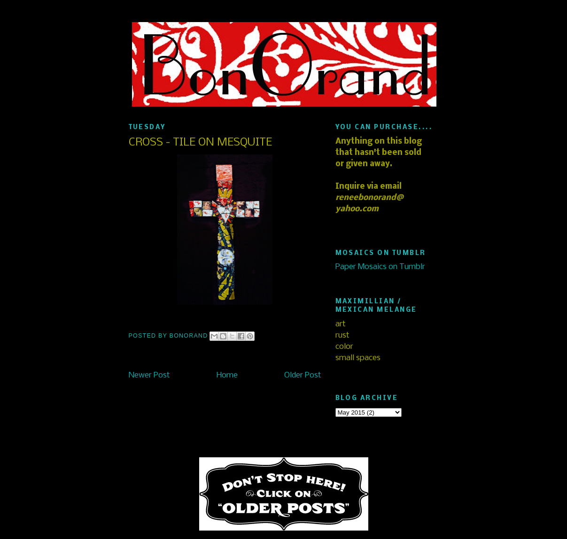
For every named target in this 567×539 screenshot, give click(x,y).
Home (227, 375)
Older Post (302, 375)
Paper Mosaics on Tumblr (380, 266)
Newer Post (149, 375)
